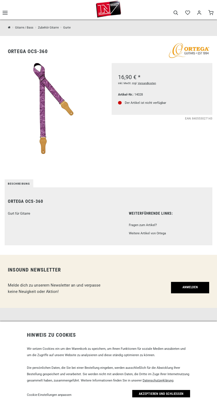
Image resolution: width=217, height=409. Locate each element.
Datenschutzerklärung (158, 380)
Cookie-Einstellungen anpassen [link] (49, 395)
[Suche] (176, 13)
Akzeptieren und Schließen (161, 394)
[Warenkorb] (211, 13)
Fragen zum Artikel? (143, 225)
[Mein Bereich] (199, 13)
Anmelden (190, 287)
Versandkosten (147, 83)
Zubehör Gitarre (48, 27)
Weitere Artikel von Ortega (147, 233)
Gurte (67, 27)
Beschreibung (19, 183)
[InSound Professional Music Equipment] (9, 27)
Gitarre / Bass (24, 27)
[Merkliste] (187, 13)
